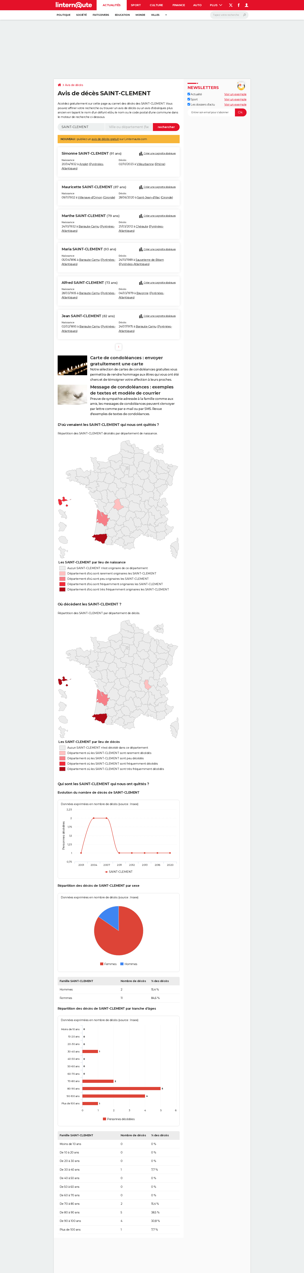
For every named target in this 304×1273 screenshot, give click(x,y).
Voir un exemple (235, 94)
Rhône (159, 164)
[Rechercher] (229, 15)
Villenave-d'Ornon (90, 197)
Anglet (83, 164)
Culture (156, 5)
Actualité (195, 94)
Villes (155, 14)
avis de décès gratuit (105, 139)
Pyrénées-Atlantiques (134, 264)
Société (81, 14)
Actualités (112, 5)
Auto (197, 5)
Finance (179, 5)
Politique (63, 14)
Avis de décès (74, 85)
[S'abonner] (217, 112)
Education (122, 14)
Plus (216, 5)
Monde (140, 14)
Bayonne (142, 293)
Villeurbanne (145, 164)
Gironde (109, 197)
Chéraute (142, 226)
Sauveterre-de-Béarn (150, 260)
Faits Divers (101, 14)
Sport (136, 5)
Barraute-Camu (89, 226)
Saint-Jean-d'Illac (148, 197)
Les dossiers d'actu (201, 104)
